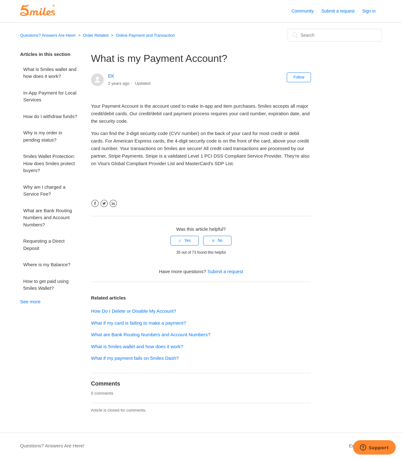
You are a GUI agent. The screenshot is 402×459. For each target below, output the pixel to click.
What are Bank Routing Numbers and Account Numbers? (47, 217)
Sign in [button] (369, 11)
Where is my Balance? (46, 264)
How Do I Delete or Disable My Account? (133, 311)
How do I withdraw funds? (50, 116)
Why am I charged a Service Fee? (44, 190)
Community (302, 11)
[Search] (335, 35)
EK (111, 75)
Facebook (95, 204)
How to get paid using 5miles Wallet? (45, 284)
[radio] (185, 240)
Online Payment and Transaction (145, 35)
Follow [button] (298, 77)
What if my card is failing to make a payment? (138, 323)
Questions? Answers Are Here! (48, 35)
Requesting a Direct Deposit (44, 244)
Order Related (96, 35)
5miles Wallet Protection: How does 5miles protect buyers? (49, 163)
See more (30, 301)
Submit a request (338, 11)
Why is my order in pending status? (42, 136)
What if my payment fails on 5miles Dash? (135, 358)
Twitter (104, 204)
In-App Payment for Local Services (49, 96)
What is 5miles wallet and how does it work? (49, 73)
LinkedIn (113, 204)
